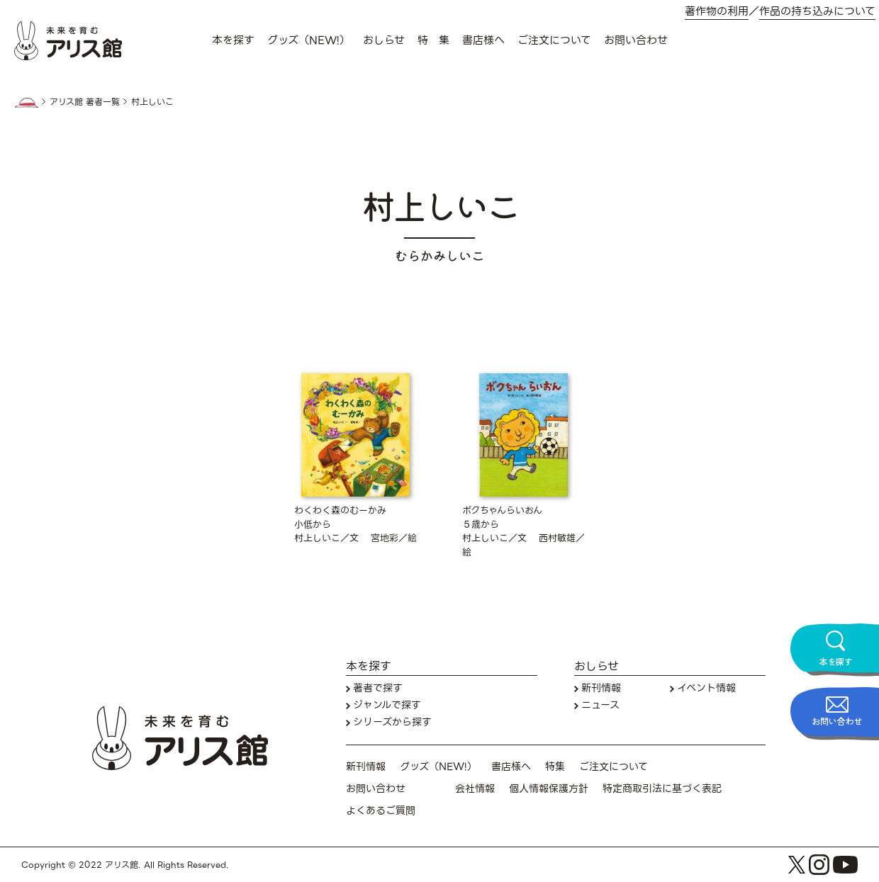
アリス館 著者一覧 (85, 102)
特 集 (433, 40)
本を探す (233, 40)
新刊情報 (601, 688)
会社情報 (475, 788)
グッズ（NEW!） (308, 40)
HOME (26, 103)
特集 (555, 766)
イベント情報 (706, 688)
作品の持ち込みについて (817, 12)
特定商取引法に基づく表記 (662, 788)
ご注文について (554, 40)
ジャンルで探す (387, 705)
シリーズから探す (392, 722)
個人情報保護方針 (548, 788)
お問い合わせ (636, 40)
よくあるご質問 (380, 810)
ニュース (600, 705)
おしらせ (384, 40)
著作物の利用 (717, 12)
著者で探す (378, 688)
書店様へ (483, 40)
